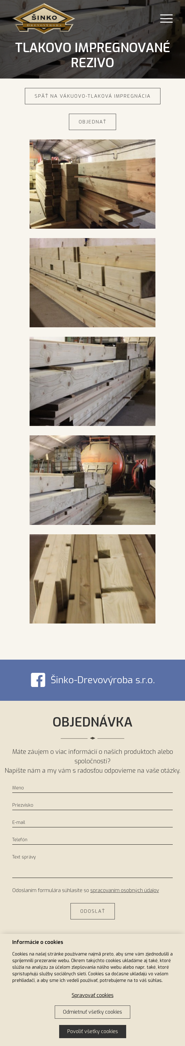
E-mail (18, 822)
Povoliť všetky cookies (92, 1031)
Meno (18, 788)
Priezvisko (22, 805)
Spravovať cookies (93, 995)
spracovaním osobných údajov (124, 890)
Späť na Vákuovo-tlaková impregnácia (93, 96)
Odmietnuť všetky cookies (92, 1012)
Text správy (24, 857)
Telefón (19, 840)
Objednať (92, 122)
